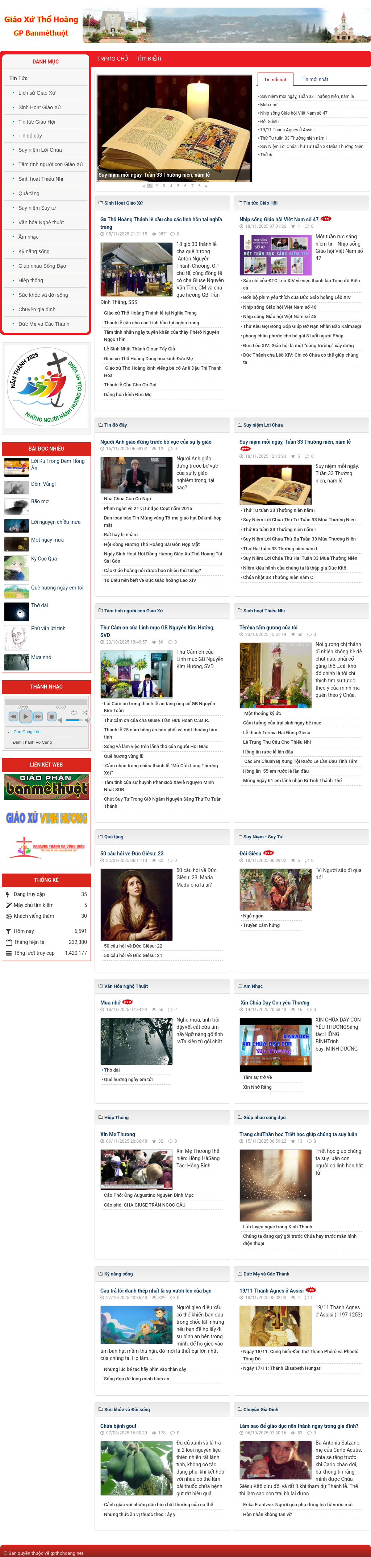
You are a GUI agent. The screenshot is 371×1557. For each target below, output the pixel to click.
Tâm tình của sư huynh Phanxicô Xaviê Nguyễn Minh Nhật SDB (159, 786)
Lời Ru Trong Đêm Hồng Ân (58, 464)
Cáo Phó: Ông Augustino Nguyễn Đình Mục (149, 1195)
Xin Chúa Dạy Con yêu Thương (274, 1003)
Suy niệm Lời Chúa (40, 150)
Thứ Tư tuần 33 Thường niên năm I (293, 138)
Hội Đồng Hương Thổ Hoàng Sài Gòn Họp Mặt (152, 544)
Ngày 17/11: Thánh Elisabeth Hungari (282, 1368)
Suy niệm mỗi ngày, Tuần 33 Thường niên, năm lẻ (154, 175)
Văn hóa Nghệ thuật (41, 222)
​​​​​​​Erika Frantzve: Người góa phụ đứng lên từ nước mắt (298, 1504)
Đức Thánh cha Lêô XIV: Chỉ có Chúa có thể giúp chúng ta (300, 358)
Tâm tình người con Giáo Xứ (50, 164)
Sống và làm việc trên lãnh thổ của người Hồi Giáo (156, 746)
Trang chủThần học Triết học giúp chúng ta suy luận (298, 1134)
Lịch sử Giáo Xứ (36, 93)
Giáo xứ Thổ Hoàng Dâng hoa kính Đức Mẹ (148, 358)
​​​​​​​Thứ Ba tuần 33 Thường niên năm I (279, 529)
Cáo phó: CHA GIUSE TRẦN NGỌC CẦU (145, 1205)
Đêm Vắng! (43, 484)
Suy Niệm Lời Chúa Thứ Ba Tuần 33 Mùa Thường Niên (299, 539)
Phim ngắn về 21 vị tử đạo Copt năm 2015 (148, 508)
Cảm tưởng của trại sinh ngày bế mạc (282, 723)
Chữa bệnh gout (118, 1426)
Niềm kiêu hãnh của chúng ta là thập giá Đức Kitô (294, 568)
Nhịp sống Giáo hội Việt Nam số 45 (279, 316)
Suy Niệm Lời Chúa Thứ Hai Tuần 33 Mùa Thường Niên (300, 558)
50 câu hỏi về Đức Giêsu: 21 (133, 955)
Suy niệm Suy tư (37, 208)
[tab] (275, 79)
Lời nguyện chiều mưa (56, 522)
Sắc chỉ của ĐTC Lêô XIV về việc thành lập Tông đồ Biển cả (301, 284)
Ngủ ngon (253, 916)
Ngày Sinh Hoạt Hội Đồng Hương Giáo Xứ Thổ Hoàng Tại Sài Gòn (163, 557)
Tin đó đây (30, 136)
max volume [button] (88, 720)
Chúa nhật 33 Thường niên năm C (278, 577)
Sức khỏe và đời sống (43, 295)
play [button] (25, 716)
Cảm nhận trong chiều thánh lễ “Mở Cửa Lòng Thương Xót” (161, 769)
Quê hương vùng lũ (123, 756)
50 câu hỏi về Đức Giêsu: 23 (132, 853)
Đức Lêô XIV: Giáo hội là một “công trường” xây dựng (298, 345)
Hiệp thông (30, 280)
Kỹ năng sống (34, 251)
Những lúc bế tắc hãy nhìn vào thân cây (145, 1369)
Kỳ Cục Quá (44, 559)
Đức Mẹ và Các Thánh (43, 324)
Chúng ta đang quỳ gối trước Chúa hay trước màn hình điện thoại (300, 1239)
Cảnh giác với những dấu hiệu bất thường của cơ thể (160, 1504)
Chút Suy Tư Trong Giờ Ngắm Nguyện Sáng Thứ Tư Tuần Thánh (162, 802)
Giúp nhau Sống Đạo (42, 266)
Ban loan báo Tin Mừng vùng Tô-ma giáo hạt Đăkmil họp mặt (163, 521)
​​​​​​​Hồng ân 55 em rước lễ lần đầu (276, 771)
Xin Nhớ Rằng (257, 1087)
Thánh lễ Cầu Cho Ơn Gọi (130, 384)
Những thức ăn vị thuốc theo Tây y (139, 1514)
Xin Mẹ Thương (117, 1134)
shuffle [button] (84, 712)
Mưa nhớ (269, 104)
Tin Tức (18, 78)
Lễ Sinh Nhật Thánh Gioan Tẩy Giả (139, 349)
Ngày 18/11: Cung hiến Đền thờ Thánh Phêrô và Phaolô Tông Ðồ (301, 1355)
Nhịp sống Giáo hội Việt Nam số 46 (279, 307)
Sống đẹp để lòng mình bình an (136, 1378)
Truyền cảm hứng (261, 925)
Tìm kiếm (149, 59)
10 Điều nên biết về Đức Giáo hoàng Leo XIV (150, 580)
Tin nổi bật (275, 79)
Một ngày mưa (47, 540)
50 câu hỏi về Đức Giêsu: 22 (133, 946)
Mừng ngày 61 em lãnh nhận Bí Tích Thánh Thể (292, 780)
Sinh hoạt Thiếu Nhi (40, 179)
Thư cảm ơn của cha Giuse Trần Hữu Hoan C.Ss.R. (156, 720)
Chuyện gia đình (36, 309)
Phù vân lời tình (48, 628)
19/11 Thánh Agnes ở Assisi (287, 129)
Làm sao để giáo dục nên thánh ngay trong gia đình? (298, 1426)
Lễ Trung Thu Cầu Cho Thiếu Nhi (277, 742)
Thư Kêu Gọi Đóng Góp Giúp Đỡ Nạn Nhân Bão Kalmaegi (302, 326)
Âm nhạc (28, 237)
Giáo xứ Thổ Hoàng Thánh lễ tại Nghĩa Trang (150, 313)
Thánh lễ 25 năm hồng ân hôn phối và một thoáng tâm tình (160, 733)
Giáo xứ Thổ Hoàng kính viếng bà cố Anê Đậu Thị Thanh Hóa (163, 371)
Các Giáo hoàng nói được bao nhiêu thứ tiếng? (152, 570)
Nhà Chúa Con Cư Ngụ (127, 498)
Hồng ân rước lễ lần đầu (268, 752)
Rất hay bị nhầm (121, 534)
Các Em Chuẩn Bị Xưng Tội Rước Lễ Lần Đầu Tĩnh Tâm (300, 761)
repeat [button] (74, 712)
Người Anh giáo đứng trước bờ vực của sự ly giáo (156, 442)
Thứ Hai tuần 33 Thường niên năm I (280, 548)
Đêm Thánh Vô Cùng (32, 742)
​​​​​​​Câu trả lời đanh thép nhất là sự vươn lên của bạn (156, 1291)
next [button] (38, 716)
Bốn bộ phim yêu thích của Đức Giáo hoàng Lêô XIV (297, 297)
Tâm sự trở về (257, 1077)
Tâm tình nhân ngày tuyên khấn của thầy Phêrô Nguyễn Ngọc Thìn (161, 335)
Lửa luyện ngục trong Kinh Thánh (277, 1226)
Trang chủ (112, 59)
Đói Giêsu (269, 121)
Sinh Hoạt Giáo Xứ (39, 107)
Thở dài (267, 154)
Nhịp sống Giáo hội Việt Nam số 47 (294, 113)
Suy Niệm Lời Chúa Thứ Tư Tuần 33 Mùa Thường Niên (311, 146)
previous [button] (13, 716)
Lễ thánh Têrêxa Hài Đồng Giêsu (276, 732)
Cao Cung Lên (27, 732)
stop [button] (52, 716)
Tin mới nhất (314, 79)
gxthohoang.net (66, 1553)
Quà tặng (28, 193)
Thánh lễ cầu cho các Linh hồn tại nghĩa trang (151, 322)
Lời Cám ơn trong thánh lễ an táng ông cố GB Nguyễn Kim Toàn (159, 707)
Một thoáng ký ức (262, 713)
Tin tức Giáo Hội (36, 122)
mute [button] (61, 720)
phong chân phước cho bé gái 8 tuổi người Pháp (293, 335)
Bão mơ (40, 501)
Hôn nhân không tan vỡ (267, 1514)
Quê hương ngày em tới (128, 1079)
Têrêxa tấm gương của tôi (268, 627)
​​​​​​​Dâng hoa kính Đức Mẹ (127, 394)
